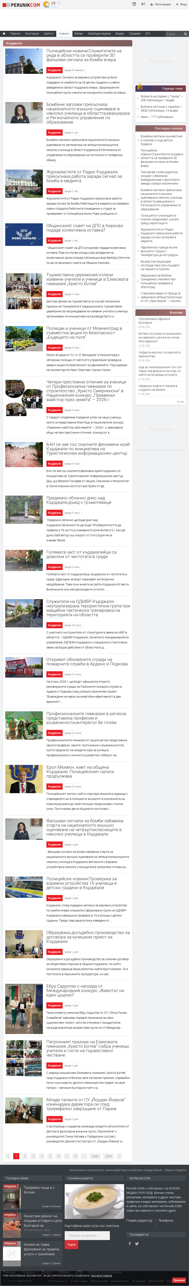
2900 (108, 1156)
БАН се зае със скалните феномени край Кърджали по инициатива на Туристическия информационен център (88, 448)
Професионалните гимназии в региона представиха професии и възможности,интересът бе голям (86, 717)
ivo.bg (180, 401)
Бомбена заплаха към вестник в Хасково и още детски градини (161, 140)
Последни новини (169, 128)
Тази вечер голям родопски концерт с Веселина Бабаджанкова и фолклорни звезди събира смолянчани (160, 178)
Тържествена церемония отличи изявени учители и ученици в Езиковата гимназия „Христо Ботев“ (87, 279)
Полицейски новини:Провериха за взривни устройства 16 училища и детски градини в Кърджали (81, 883)
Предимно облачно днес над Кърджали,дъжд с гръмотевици (78, 500)
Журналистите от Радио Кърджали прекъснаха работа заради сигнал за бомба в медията (84, 176)
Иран (144, 117)
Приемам (179, 1280)
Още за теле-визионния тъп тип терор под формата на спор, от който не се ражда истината (160, 371)
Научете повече (101, 1275)
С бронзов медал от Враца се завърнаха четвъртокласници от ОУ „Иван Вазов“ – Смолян (161, 297)
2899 (95, 1156)
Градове (134, 33)
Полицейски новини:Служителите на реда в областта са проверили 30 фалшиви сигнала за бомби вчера (84, 55)
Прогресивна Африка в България (154, 321)
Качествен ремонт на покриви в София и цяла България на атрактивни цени (43, 1223)
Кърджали (54, 70)
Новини (64, 33)
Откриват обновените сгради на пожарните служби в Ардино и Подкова (87, 661)
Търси (71, 1244)
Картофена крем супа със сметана (92, 1225)
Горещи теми (173, 88)
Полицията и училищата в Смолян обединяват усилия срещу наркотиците (160, 219)
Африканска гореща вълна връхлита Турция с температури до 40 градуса (159, 251)
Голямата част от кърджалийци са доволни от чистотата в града (81, 554)
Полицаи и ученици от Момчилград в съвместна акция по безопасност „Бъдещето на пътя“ (84, 332)
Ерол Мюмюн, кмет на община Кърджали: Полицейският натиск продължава (80, 771)
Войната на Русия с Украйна (160, 107)
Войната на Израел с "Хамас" (161, 96)
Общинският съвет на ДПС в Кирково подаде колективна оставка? (84, 227)
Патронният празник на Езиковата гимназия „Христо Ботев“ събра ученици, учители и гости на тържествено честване (88, 1048)
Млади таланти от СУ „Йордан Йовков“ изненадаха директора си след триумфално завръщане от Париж (85, 1104)
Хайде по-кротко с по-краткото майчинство (160, 354)
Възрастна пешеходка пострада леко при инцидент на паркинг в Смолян (160, 265)
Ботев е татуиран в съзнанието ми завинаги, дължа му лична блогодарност (160, 337)
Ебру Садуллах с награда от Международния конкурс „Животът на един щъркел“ (85, 990)
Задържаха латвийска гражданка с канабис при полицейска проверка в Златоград (158, 281)
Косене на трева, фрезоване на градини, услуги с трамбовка (42, 1249)
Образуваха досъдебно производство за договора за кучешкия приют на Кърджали (88, 936)
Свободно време (99, 33)
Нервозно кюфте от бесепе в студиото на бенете (158, 388)
